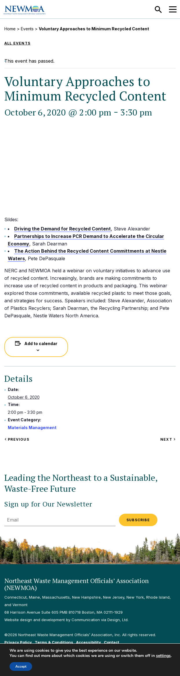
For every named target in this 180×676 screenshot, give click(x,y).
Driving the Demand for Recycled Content (62, 229)
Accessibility (88, 642)
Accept (20, 666)
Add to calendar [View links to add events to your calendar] (40, 343)
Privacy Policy (18, 642)
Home (10, 28)
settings (163, 655)
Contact (111, 642)
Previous (16, 439)
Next (168, 439)
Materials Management (32, 427)
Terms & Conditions (54, 642)
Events (27, 28)
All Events (17, 43)
